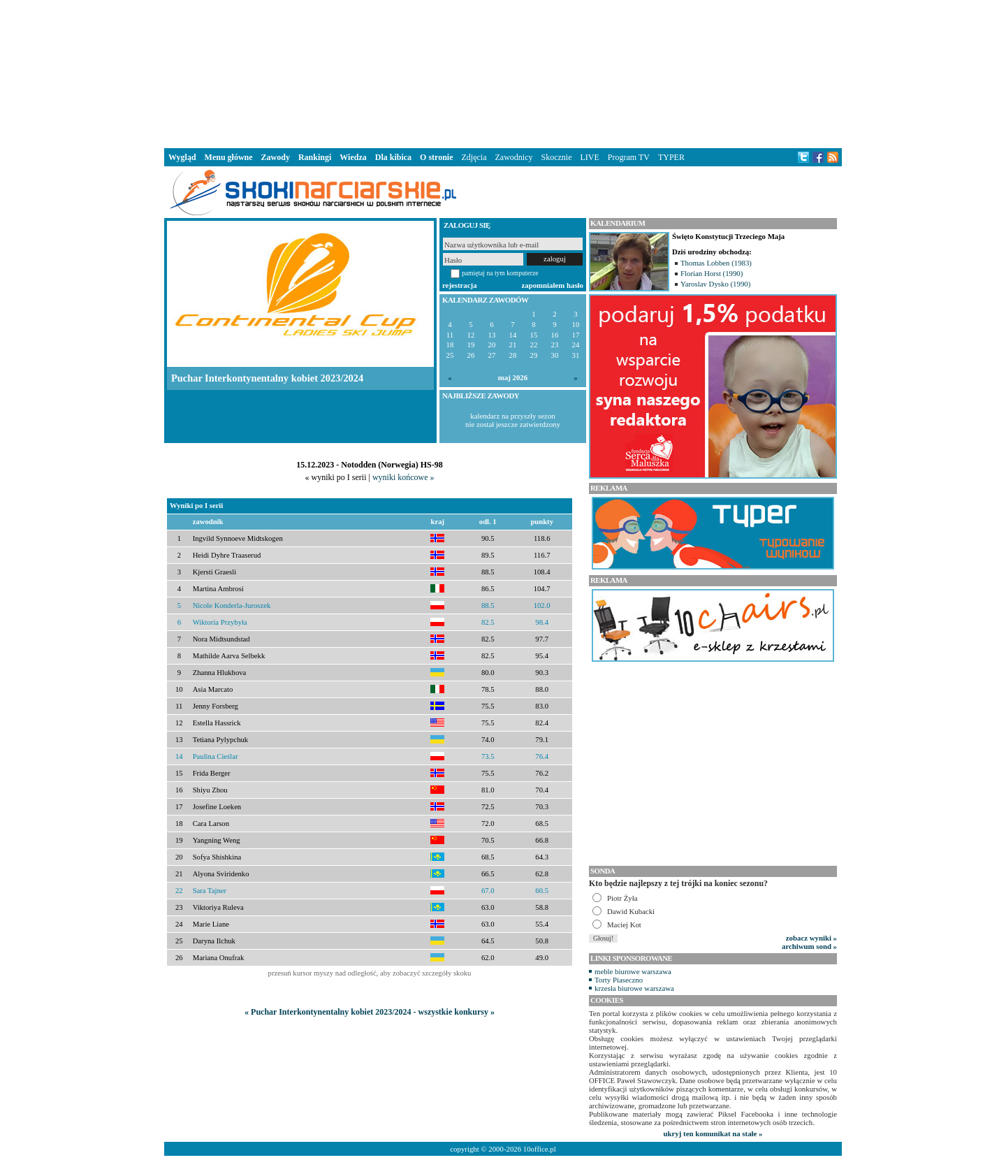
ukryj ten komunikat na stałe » (713, 1133)
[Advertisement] (503, 73)
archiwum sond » (809, 946)
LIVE (589, 157)
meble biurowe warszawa (633, 971)
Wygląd (182, 157)
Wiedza (353, 157)
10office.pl (539, 1149)
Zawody (275, 157)
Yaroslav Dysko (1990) (715, 284)
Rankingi (314, 157)
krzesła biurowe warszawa (634, 988)
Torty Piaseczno (619, 980)
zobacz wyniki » (811, 938)
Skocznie (556, 157)
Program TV (629, 157)
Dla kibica (393, 157)
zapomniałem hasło (552, 285)
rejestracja (459, 285)
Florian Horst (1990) (711, 273)
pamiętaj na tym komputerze (500, 273)
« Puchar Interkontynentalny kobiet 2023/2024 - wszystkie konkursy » (370, 1012)
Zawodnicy (514, 157)
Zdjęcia (474, 157)
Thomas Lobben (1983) (716, 263)
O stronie (436, 157)
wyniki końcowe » (403, 477)
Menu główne (229, 157)
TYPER (671, 157)
